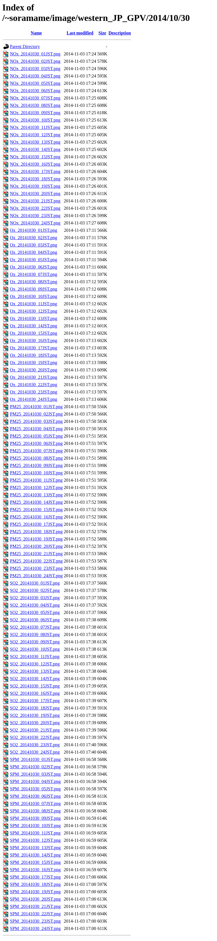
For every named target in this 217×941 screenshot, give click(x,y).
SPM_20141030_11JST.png (35, 832)
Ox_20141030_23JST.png (33, 392)
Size (102, 33)
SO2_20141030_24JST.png (35, 752)
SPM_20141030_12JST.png (35, 840)
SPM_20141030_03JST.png (35, 774)
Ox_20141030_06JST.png (33, 267)
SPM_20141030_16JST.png (35, 869)
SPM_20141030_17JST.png (35, 877)
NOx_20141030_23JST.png (35, 215)
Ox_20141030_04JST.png (33, 252)
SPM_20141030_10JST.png (35, 825)
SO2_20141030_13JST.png (35, 671)
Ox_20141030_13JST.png (33, 318)
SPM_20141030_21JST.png (35, 906)
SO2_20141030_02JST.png (35, 590)
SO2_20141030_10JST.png (35, 649)
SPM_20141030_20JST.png (35, 899)
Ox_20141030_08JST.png (33, 281)
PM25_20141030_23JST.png (36, 568)
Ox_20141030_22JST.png (33, 384)
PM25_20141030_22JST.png (36, 561)
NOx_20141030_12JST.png (35, 134)
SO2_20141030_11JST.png (35, 656)
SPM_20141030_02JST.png (35, 766)
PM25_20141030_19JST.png (36, 539)
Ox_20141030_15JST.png (33, 333)
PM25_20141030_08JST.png (36, 458)
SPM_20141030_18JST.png (35, 884)
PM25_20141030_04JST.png (36, 428)
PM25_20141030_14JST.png (36, 502)
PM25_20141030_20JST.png (36, 546)
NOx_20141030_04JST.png (35, 75)
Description (119, 33)
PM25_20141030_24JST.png (36, 575)
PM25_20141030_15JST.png (36, 509)
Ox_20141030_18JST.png (33, 355)
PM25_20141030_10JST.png (36, 472)
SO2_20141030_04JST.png (35, 605)
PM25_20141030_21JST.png (36, 553)
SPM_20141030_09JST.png (35, 818)
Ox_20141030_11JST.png (33, 303)
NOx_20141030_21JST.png (35, 200)
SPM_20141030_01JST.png (35, 759)
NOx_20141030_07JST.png (35, 98)
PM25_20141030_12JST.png (36, 487)
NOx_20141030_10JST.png (35, 120)
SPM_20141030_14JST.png (35, 855)
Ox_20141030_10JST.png (33, 296)
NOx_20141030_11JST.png (35, 127)
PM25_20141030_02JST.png (36, 414)
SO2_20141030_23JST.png (35, 744)
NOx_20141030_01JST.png (35, 53)
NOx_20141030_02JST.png (35, 61)
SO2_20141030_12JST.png (35, 663)
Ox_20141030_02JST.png (33, 237)
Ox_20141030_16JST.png (33, 340)
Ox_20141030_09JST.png (33, 289)
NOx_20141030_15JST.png (35, 156)
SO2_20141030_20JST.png (35, 722)
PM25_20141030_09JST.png (36, 465)
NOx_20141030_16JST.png (35, 164)
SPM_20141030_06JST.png (35, 796)
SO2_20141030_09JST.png (35, 641)
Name (36, 33)
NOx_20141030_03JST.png (35, 68)
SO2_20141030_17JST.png (35, 700)
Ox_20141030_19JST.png (33, 362)
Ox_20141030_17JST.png (33, 347)
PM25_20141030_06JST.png (36, 443)
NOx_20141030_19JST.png (35, 186)
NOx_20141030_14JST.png (35, 149)
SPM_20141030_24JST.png (35, 928)
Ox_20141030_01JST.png (33, 230)
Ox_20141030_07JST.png (33, 274)
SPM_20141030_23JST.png (35, 921)
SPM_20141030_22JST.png (35, 913)
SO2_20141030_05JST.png (35, 612)
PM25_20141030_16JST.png (36, 516)
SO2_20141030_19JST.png (35, 715)
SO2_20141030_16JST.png (35, 693)
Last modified (80, 33)
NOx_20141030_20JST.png (35, 193)
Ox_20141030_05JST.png (33, 259)
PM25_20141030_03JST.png (36, 421)
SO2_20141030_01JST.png (35, 583)
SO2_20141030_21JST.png (35, 730)
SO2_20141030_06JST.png (35, 619)
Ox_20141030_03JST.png (33, 245)
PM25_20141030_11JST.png (36, 480)
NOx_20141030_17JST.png (35, 171)
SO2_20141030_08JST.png (35, 634)
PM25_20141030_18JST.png (36, 531)
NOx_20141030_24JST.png (35, 222)
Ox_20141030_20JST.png (33, 369)
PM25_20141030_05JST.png (36, 436)
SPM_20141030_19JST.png (35, 891)
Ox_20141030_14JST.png (33, 325)
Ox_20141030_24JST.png (33, 399)
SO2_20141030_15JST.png (35, 685)
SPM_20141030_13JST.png (35, 847)
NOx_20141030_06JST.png (35, 90)
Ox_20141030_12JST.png (33, 311)
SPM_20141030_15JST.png (35, 862)
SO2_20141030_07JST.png (35, 627)
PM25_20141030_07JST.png (36, 450)
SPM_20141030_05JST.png (35, 788)
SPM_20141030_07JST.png (35, 803)
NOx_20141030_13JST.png (35, 142)
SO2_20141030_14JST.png (35, 678)
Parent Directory (25, 46)
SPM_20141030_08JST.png (35, 810)
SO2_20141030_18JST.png (35, 708)
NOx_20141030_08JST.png (35, 105)
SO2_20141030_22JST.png (35, 737)
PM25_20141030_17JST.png (36, 524)
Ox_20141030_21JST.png (33, 377)
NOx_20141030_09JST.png (35, 112)
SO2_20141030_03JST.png (35, 597)
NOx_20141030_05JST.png (35, 83)
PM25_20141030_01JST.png (36, 406)
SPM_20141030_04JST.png (35, 781)
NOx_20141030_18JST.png (35, 178)
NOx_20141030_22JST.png (35, 208)
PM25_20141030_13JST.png (36, 494)
